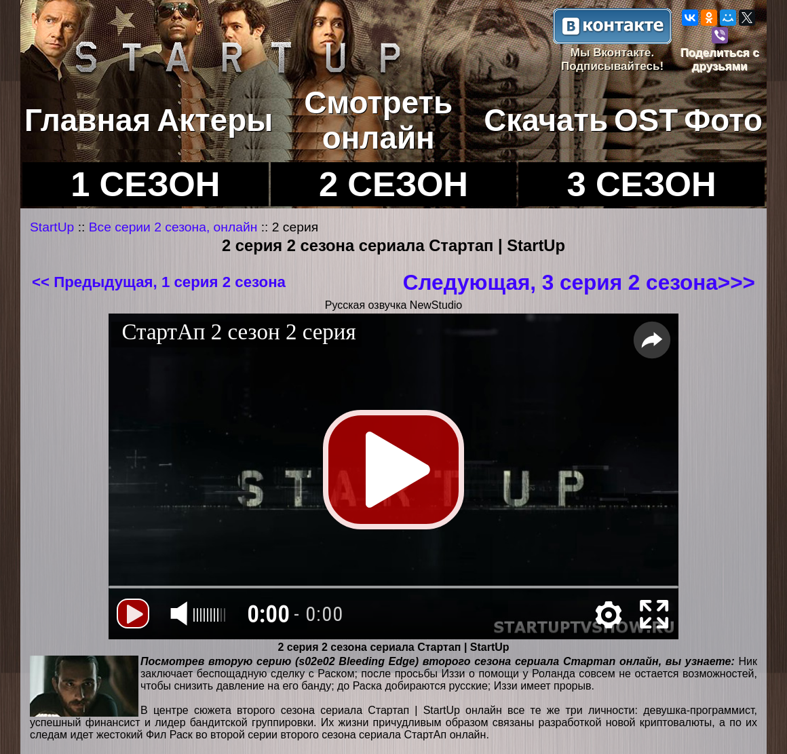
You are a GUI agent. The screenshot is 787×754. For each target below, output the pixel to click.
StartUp (52, 227)
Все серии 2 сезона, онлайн (173, 227)
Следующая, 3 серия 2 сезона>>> (579, 282)
